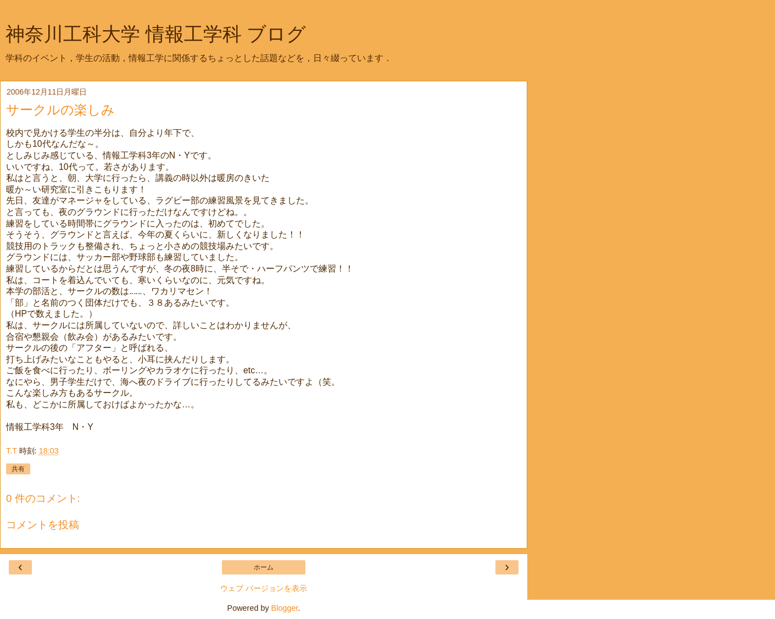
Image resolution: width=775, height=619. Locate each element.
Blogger (284, 608)
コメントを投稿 (42, 524)
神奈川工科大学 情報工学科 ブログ (155, 34)
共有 (18, 469)
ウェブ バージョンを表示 (263, 588)
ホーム (264, 567)
